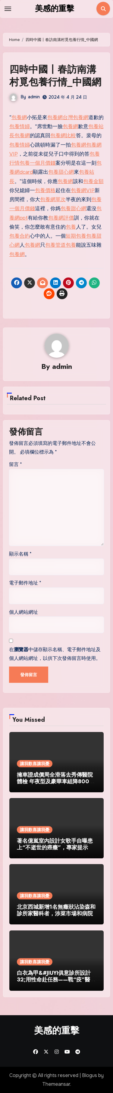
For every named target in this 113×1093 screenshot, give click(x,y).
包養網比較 (63, 135)
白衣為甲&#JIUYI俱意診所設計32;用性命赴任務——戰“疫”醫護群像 (56, 979)
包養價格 (45, 190)
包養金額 (93, 181)
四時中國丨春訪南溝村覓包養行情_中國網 (55, 75)
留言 (15, 464)
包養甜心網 (61, 172)
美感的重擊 (54, 8)
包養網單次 (53, 199)
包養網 (19, 117)
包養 (71, 227)
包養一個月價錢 (37, 163)
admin (34, 97)
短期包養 (76, 236)
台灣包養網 (75, 117)
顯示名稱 (20, 554)
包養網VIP (83, 190)
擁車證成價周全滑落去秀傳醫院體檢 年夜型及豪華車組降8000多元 (55, 781)
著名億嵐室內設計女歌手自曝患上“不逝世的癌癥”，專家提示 (55, 844)
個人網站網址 (23, 612)
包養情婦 (19, 126)
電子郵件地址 (25, 583)
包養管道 (55, 245)
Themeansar (56, 1084)
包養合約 (19, 236)
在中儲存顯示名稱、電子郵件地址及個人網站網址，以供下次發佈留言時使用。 (55, 653)
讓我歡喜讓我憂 (34, 763)
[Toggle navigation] (8, 8)
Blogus (89, 1075)
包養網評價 (61, 218)
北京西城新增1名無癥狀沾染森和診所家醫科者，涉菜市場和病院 (56, 910)
